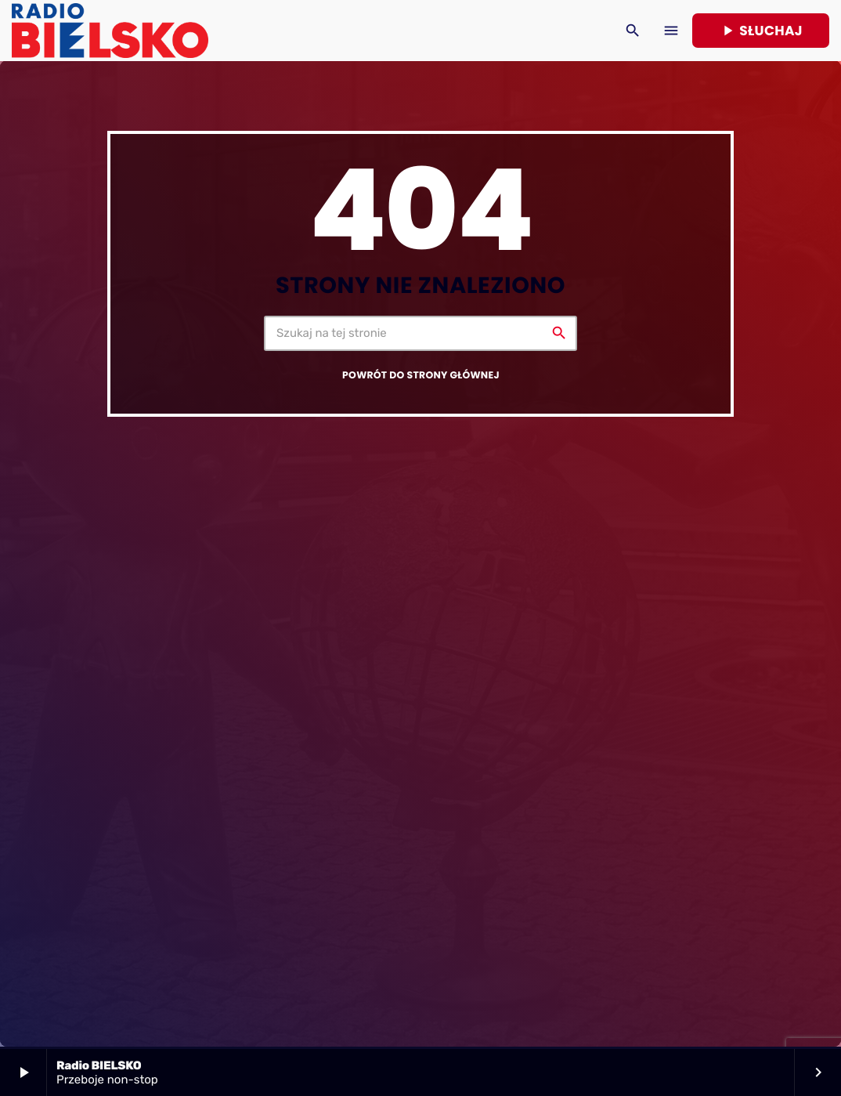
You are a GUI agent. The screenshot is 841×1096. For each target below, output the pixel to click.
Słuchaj (761, 30)
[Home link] (110, 30)
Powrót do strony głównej (421, 375)
